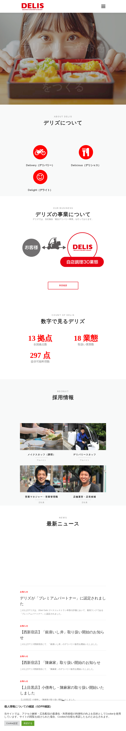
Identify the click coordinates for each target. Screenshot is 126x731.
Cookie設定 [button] (12, 723)
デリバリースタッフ (84, 466)
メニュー (103, 6)
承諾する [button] (28, 723)
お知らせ (24, 639)
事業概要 (63, 285)
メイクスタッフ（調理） (41, 466)
